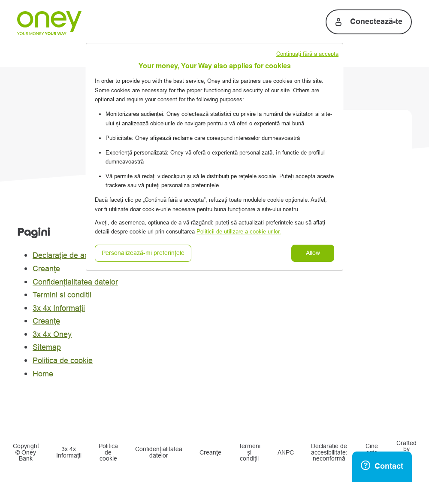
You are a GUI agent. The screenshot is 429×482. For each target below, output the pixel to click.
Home (43, 374)
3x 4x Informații (59, 308)
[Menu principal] (16, 20)
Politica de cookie (63, 360)
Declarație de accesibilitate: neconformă (329, 452)
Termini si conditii (62, 295)
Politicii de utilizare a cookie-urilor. (238, 231)
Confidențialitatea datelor (75, 282)
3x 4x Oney (52, 334)
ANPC (286, 453)
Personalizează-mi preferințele (143, 253)
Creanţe (46, 269)
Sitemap (47, 347)
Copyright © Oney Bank (26, 452)
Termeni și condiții (249, 452)
